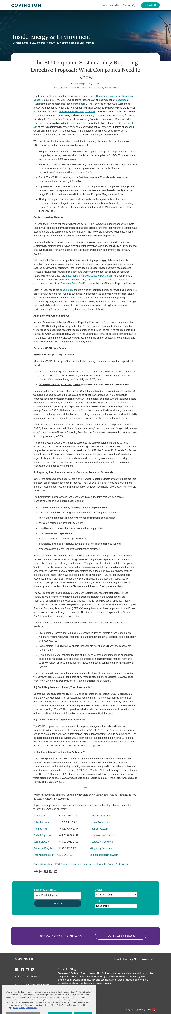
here (83, 103)
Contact (126, 5)
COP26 (66, 88)
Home (104, 5)
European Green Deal (72, 283)
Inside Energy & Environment (51, 36)
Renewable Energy (105, 864)
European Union (69, 864)
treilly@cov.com (100, 828)
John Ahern (39, 815)
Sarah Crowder (41, 841)
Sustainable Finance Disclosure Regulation (89, 275)
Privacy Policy (21, 976)
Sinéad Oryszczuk (43, 835)
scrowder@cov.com (102, 841)
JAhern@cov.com (101, 815)
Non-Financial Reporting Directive (77, 111)
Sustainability (111, 88)
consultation (66, 290)
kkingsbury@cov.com (101, 848)
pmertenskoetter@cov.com (104, 855)
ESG (57, 864)
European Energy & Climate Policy (86, 88)
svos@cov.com (101, 822)
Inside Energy (79, 84)
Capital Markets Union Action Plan (110, 741)
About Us (114, 5)
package (122, 100)
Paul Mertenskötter (43, 855)
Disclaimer (34, 976)
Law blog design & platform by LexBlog (140, 1010)
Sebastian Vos (41, 822)
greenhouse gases (86, 864)
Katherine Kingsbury (44, 848)
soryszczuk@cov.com (103, 835)
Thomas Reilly (41, 828)
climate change (47, 864)
